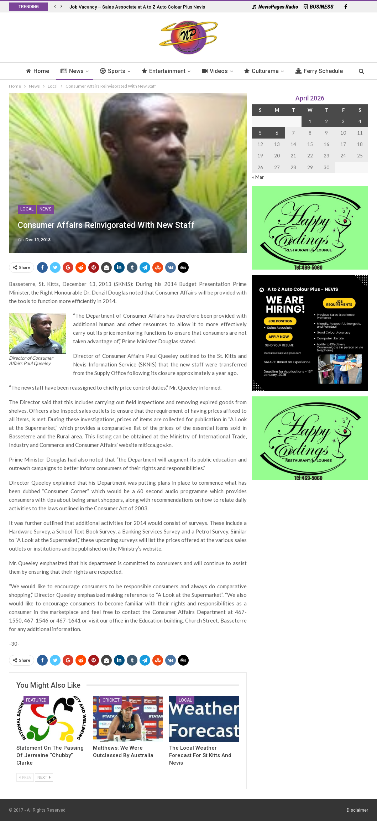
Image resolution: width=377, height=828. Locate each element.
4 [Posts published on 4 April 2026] (359, 121)
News (84, 71)
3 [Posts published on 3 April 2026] (343, 121)
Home (48, 71)
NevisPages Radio (275, 7)
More (319, 71)
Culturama (278, 71)
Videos (230, 71)
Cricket (111, 700)
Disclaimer (357, 810)
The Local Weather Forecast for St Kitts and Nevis (200, 755)
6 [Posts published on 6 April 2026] (277, 133)
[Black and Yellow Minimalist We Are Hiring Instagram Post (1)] (310, 332)
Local (26, 209)
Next (44, 777)
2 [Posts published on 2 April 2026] (326, 121)
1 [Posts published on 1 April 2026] (310, 121)
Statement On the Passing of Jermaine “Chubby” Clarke (50, 755)
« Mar (258, 177)
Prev (25, 777)
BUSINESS (319, 7)
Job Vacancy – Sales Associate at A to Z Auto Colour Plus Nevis (137, 7)
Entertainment (178, 71)
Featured (36, 700)
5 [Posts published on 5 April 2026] (260, 133)
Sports (125, 71)
